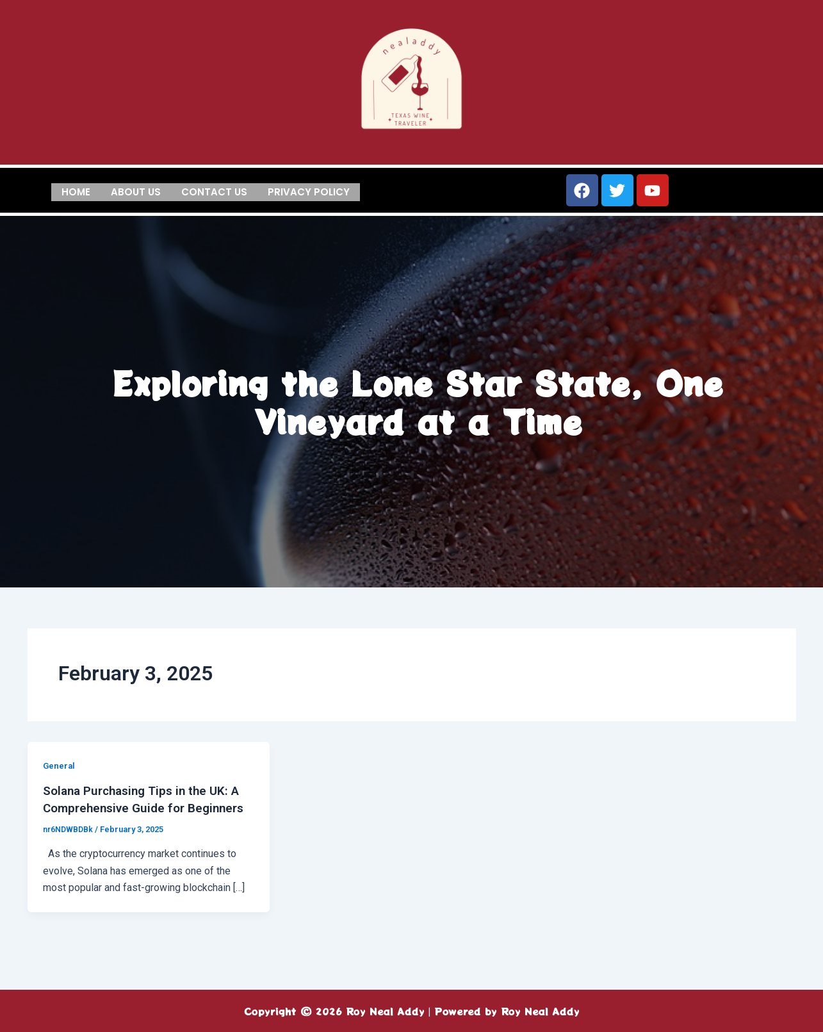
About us (136, 190)
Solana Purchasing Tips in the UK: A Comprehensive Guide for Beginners (146, 807)
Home (75, 190)
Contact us (214, 190)
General (59, 765)
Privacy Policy (309, 190)
